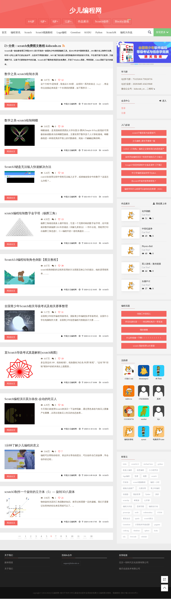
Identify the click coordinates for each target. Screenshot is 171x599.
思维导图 (140, 506)
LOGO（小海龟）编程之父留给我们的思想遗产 (144, 149)
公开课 (147, 500)
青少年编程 (155, 488)
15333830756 (129, 419)
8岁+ (55, 21)
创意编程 (140, 470)
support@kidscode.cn (71, 563)
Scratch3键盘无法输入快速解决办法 (28, 166)
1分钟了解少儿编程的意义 (22, 445)
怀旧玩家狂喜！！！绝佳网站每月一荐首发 (144, 322)
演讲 (157, 494)
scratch (105, 104)
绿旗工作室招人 (144, 314)
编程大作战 (126, 32)
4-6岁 (31, 21)
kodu (156, 531)
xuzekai (143, 419)
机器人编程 (127, 470)
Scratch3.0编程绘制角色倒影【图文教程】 (32, 259)
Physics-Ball (147, 246)
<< (19, 536)
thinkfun (136, 531)
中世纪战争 (147, 229)
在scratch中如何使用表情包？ (144, 181)
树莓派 (136, 500)
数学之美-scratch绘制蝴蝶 (21, 120)
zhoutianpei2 (143, 379)
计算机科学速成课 (142, 525)
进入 (162, 101)
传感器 (125, 494)
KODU (88, 32)
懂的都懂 (144, 330)
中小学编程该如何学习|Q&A (144, 173)
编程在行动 (153, 506)
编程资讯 (15, 32)
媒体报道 (9, 562)
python (160, 464)
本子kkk (158, 379)
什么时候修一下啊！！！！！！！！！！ (144, 338)
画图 (145, 476)
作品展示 (83, 21)
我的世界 (136, 494)
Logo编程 (62, 32)
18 (91, 536)
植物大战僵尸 (128, 488)
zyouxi (143, 439)
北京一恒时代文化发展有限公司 (134, 562)
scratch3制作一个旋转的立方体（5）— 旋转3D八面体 (40, 491)
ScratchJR (111, 32)
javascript (126, 512)
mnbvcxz (129, 399)
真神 (158, 399)
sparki (137, 518)
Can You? (146, 215)
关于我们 (9, 569)
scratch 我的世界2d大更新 (144, 346)
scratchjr (126, 500)
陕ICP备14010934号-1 (129, 593)
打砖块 (125, 482)
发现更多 (162, 32)
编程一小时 (154, 482)
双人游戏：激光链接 (151, 264)
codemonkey (147, 512)
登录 (123, 108)
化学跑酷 (146, 211)
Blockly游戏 (122, 21)
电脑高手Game (159, 439)
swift (136, 512)
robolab (144, 537)
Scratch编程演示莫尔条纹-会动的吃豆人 (31, 399)
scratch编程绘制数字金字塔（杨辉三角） (31, 213)
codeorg (126, 531)
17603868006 (144, 399)
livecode (133, 537)
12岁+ (68, 21)
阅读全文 (11, 105)
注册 (123, 113)
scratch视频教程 (139, 482)
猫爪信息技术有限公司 (129, 569)
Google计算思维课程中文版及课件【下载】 (143, 165)
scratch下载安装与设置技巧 (143, 133)
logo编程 (126, 476)
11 (78, 536)
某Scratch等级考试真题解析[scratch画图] (31, 352)
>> (85, 536)
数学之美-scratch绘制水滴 (21, 74)
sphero (146, 531)
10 (72, 536)
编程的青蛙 (128, 439)
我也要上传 (159, 203)
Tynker (147, 494)
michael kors (148, 464)
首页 (4, 32)
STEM (159, 512)
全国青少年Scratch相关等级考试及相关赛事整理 (36, 306)
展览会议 (126, 518)
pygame (157, 525)
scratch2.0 (135, 464)
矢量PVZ (146, 281)
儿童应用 (142, 488)
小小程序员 (153, 470)
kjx (158, 419)
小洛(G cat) (128, 379)
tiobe (125, 464)
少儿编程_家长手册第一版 (144, 141)
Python (99, 32)
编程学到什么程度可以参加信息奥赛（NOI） (143, 189)
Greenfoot (75, 32)
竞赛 (136, 476)
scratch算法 (148, 518)
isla (124, 537)
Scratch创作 (102, 21)
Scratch (28, 32)
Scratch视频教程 (44, 32)
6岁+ (43, 21)
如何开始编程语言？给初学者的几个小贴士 (144, 157)
